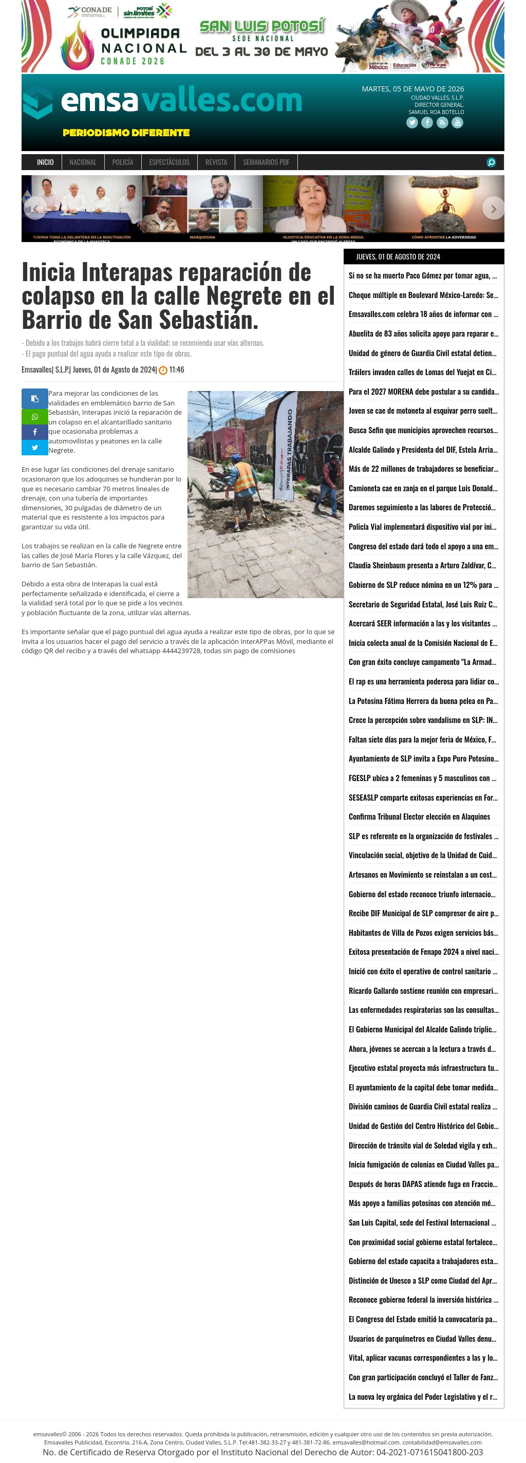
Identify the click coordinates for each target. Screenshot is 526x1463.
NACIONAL (83, 161)
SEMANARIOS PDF (266, 161)
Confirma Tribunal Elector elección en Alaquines (419, 816)
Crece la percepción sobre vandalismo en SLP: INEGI (425, 719)
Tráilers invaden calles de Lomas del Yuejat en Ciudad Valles (437, 371)
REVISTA (216, 161)
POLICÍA (123, 161)
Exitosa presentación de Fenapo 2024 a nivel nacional (427, 951)
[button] (34, 209)
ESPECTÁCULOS (169, 161)
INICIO (45, 161)
